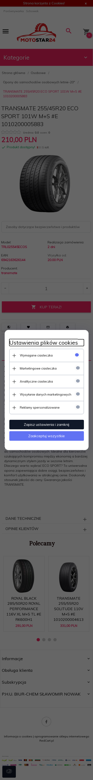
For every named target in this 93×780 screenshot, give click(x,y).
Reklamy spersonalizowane (40, 407)
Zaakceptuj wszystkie (46, 436)
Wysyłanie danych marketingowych (45, 394)
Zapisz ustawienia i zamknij (46, 424)
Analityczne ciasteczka (36, 381)
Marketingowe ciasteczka (38, 368)
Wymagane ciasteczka (36, 355)
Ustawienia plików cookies (43, 342)
